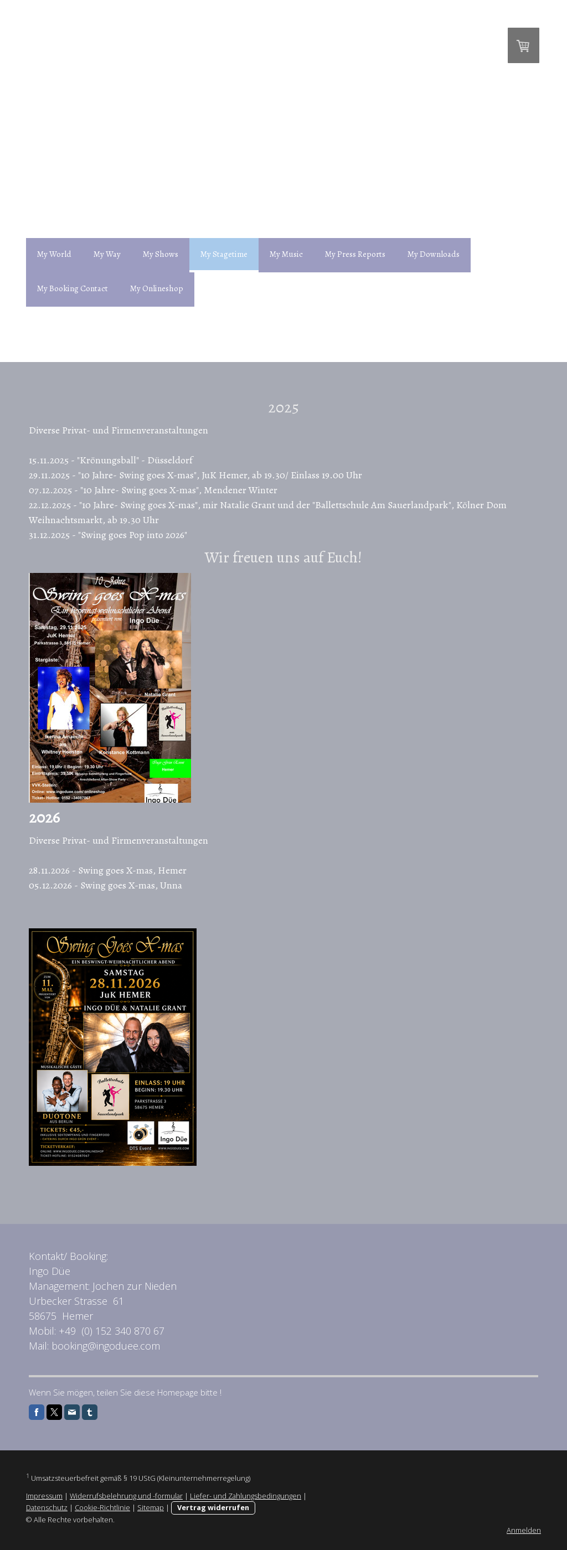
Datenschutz (47, 1507)
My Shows (160, 254)
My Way (107, 254)
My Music (286, 254)
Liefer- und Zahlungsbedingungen (245, 1496)
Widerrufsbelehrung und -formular (126, 1496)
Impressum (44, 1496)
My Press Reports (355, 254)
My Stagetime (224, 254)
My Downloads (434, 254)
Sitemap (150, 1507)
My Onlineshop (156, 288)
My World (54, 254)
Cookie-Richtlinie (102, 1507)
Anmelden (524, 1530)
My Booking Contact (72, 288)
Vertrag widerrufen (213, 1507)
